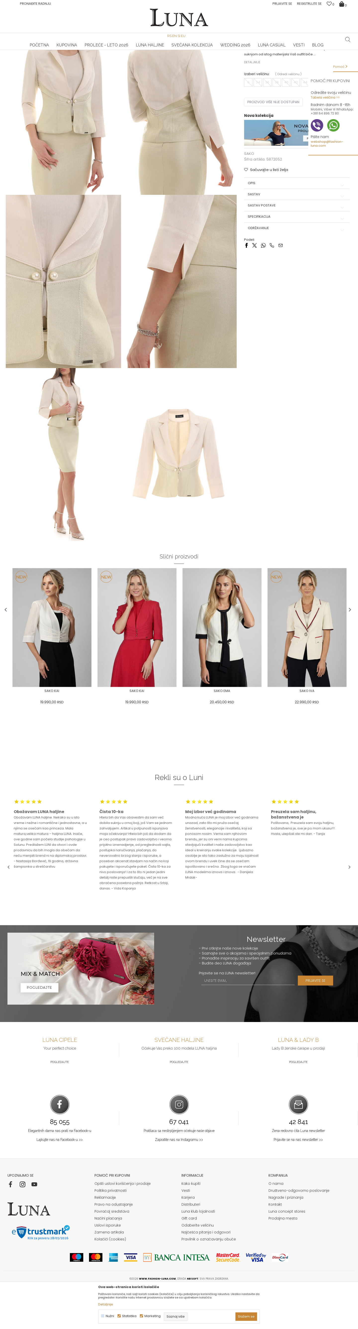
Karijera (188, 1239)
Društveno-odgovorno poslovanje (298, 1232)
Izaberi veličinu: (256, 120)
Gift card (189, 1260)
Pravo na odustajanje (113, 1246)
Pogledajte (59, 1104)
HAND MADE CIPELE (65, 49)
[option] (64, 50)
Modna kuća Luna (21, 57)
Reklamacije (105, 1239)
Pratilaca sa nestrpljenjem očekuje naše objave (179, 1173)
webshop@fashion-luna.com (327, 143)
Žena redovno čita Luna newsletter (298, 1173)
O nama (275, 1226)
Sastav (295, 240)
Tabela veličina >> (325, 97)
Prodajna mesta (282, 1260)
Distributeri (190, 1246)
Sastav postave (295, 251)
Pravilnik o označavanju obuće (208, 1281)
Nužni (110, 1316)
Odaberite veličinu (197, 1267)
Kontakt (275, 1246)
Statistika (129, 1316)
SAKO (60, 57)
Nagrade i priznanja (285, 1239)
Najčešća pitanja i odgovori (205, 1274)
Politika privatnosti (110, 1232)
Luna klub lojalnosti (198, 1253)
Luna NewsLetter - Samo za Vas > (180, 49)
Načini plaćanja (108, 1260)
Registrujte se (309, 3)
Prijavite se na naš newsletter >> (298, 1182)
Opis (295, 228)
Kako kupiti (190, 1226)
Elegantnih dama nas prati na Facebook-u (59, 1173)
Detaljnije (252, 108)
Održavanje (295, 273)
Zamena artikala (109, 1274)
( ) (288, 120)
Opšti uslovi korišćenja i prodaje (122, 1226)
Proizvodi (45, 57)
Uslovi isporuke (107, 1267)
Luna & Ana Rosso (293, 49)
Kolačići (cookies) (110, 1281)
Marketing (152, 1316)
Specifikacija (295, 262)
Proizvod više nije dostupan (273, 147)
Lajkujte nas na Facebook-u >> (60, 1182)
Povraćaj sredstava (111, 1253)
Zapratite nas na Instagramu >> (179, 1182)
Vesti (185, 1232)
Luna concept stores (286, 1253)
